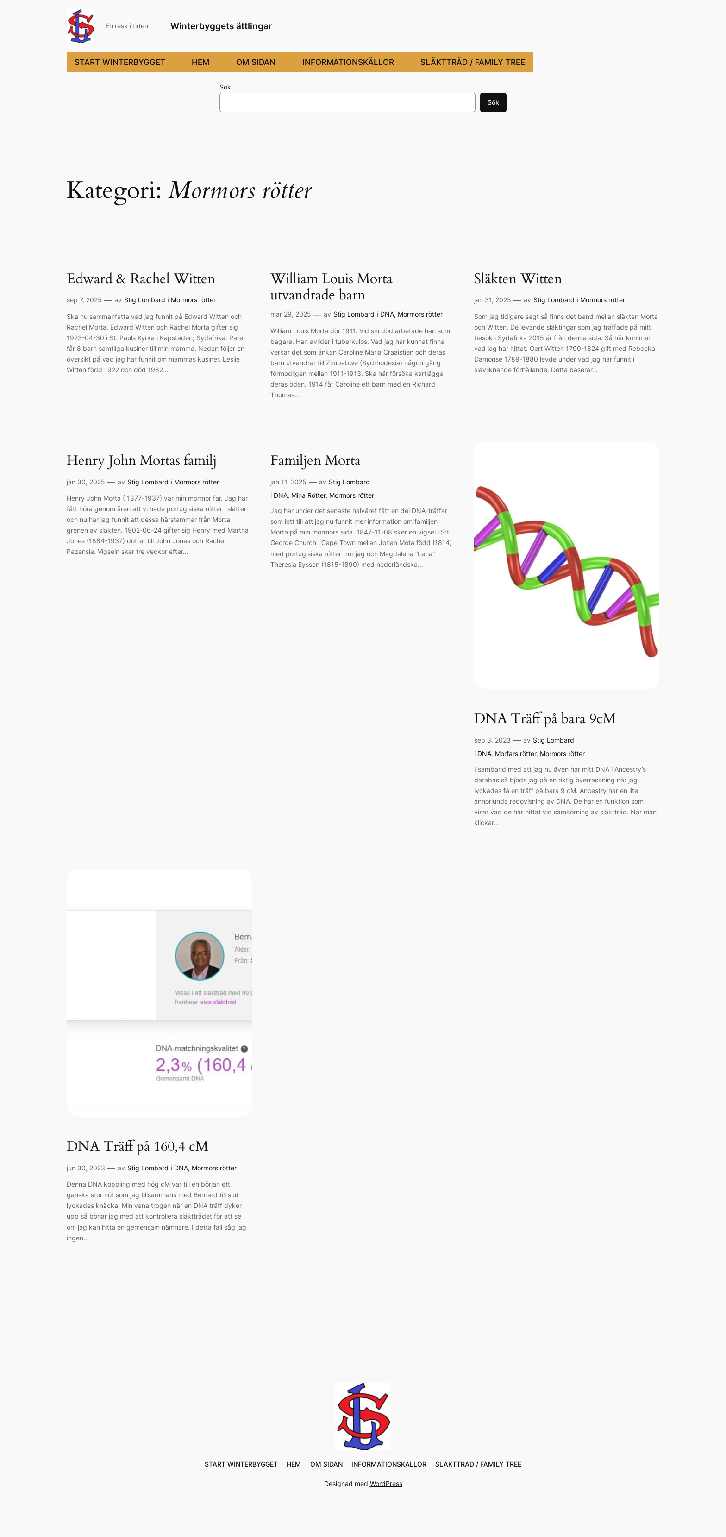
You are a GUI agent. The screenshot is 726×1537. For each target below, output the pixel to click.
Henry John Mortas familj (142, 461)
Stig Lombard (144, 300)
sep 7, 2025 (84, 300)
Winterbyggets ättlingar (221, 26)
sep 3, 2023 (492, 740)
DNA (387, 314)
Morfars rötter (515, 753)
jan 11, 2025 (288, 482)
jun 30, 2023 (86, 1168)
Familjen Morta (315, 461)
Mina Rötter (308, 495)
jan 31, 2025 (492, 300)
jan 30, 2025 (86, 482)
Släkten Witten (518, 279)
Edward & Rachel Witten (141, 279)
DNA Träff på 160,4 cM (137, 1147)
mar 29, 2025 (290, 314)
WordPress (386, 1483)
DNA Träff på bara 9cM (545, 719)
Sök (225, 87)
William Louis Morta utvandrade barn (331, 287)
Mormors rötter (193, 300)
